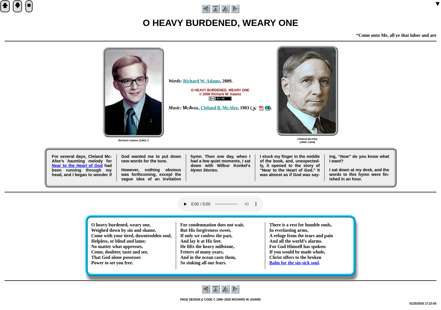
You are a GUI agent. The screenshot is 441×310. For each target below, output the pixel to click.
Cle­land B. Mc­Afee (219, 107)
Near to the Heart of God (77, 165)
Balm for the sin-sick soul (294, 262)
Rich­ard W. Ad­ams (201, 80)
